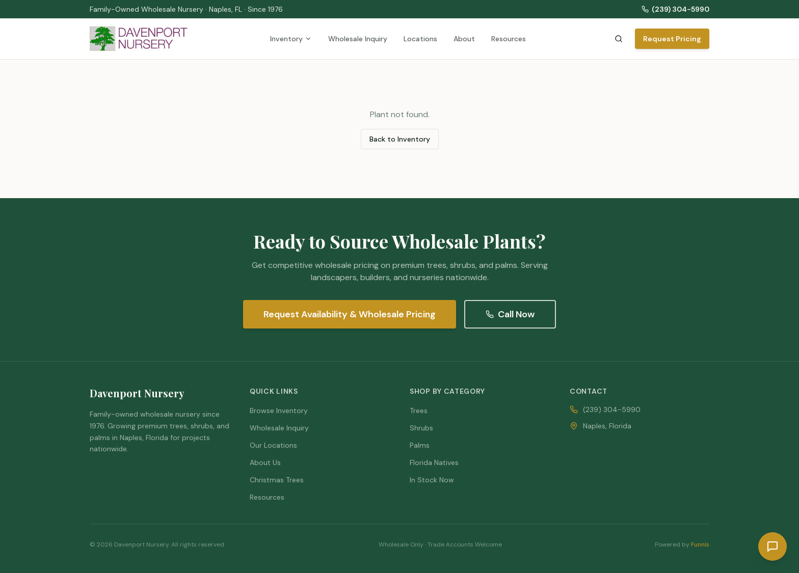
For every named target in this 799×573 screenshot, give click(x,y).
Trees (419, 410)
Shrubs (421, 427)
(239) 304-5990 (675, 9)
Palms (420, 445)
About (464, 38)
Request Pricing (672, 38)
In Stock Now (432, 479)
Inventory (291, 38)
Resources (508, 38)
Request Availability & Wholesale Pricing (349, 314)
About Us (265, 462)
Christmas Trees (277, 479)
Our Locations (273, 445)
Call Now (510, 314)
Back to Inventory (399, 139)
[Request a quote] (772, 546)
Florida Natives (434, 462)
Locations (420, 38)
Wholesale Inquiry (357, 38)
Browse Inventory (279, 410)
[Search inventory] (618, 39)
